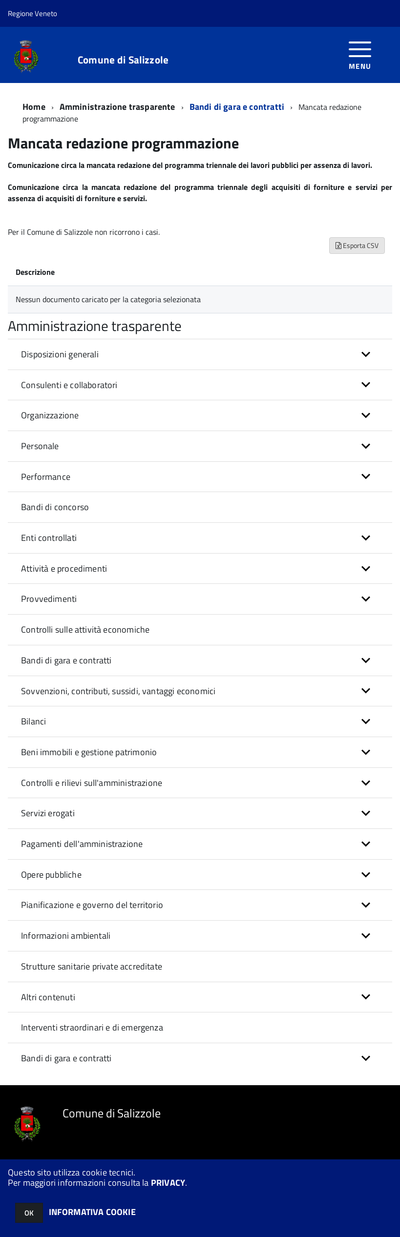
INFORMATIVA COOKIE (92, 1211)
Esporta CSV (357, 245)
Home (33, 106)
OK (29, 1212)
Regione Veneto (32, 13)
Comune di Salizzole (123, 60)
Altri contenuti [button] (48, 997)
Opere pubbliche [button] (51, 874)
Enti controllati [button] (49, 537)
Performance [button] (45, 476)
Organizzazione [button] (50, 415)
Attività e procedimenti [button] (64, 568)
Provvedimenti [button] (49, 598)
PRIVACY (168, 1182)
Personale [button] (40, 446)
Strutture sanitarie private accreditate (91, 966)
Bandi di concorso (55, 507)
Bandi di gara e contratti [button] (66, 660)
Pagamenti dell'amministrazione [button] (82, 843)
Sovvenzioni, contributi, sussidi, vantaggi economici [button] (118, 691)
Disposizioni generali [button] (60, 354)
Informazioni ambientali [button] (65, 935)
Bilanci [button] (33, 721)
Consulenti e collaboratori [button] (69, 385)
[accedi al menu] (360, 54)
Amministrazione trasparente (117, 106)
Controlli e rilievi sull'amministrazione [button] (91, 782)
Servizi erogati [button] (48, 813)
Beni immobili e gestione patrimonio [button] (89, 752)
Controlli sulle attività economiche (85, 629)
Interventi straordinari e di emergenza (92, 1027)
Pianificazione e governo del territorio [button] (92, 904)
